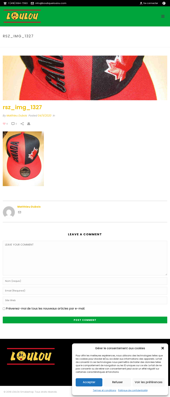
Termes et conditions (104, 390)
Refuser (117, 382)
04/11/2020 (44, 115)
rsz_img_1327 (136, 43)
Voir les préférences (149, 382)
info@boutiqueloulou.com (50, 3)
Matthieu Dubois (17, 115)
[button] (163, 348)
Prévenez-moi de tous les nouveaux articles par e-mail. (45, 308)
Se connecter (149, 3)
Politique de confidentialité (133, 390)
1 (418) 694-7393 (18, 3)
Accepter (89, 382)
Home (121, 43)
